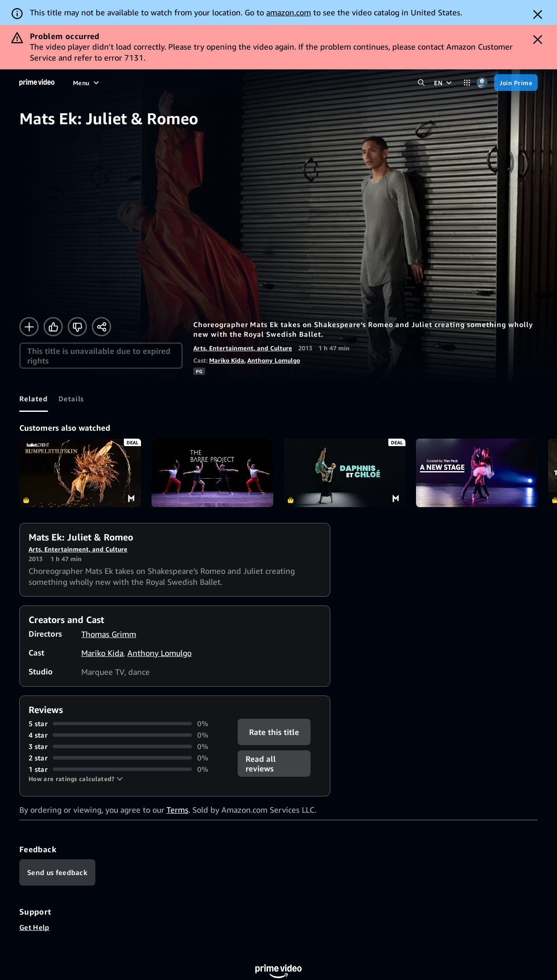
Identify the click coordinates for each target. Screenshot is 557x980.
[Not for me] (77, 326)
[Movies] (107, 82)
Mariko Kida (226, 360)
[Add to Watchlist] (29, 326)
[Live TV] (237, 82)
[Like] (53, 326)
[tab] (33, 399)
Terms (177, 809)
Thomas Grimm (108, 634)
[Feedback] (57, 872)
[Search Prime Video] (421, 83)
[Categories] (466, 83)
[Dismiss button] (537, 14)
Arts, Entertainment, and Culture (242, 348)
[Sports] (178, 82)
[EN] (444, 82)
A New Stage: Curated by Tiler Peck (477, 473)
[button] (76, 779)
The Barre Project (212, 473)
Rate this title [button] (274, 732)
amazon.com (288, 12)
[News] (207, 82)
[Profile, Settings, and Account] (482, 83)
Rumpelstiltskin (80, 473)
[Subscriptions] (286, 82)
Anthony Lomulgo (273, 360)
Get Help (34, 927)
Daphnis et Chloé (344, 473)
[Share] (101, 326)
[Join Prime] (516, 82)
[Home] (36, 82)
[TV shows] (142, 82)
